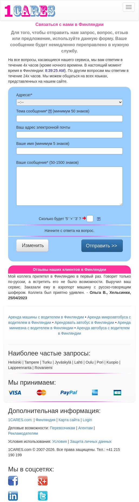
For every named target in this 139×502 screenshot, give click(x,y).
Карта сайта (69, 420)
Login (87, 420)
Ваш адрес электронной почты (43, 127)
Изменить (33, 245)
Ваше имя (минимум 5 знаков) (43, 143)
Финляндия (45, 420)
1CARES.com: (20, 420)
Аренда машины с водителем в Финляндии (46, 317)
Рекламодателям (23, 433)
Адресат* (24, 95)
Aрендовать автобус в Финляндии (84, 322)
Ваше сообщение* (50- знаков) (47, 162)
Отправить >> (101, 245)
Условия (59, 441)
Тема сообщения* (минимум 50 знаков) (52, 111)
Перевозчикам (62, 428)
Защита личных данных (91, 441)
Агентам (85, 428)
